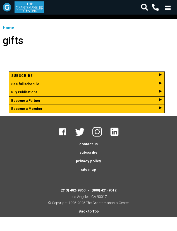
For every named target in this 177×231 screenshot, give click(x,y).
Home (8, 28)
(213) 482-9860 (73, 190)
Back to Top (88, 211)
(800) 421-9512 (104, 190)
